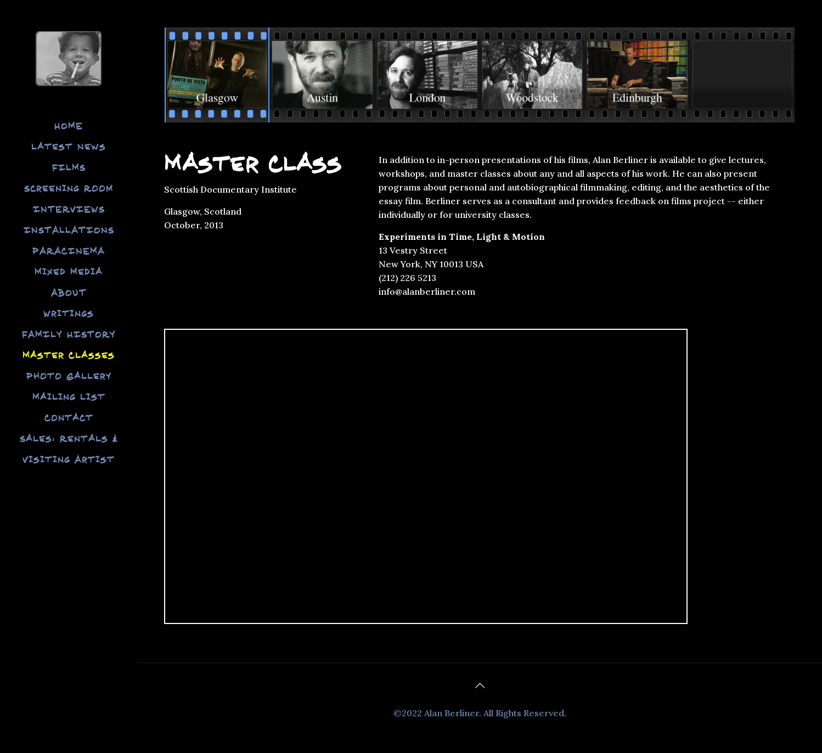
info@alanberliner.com (427, 291)
